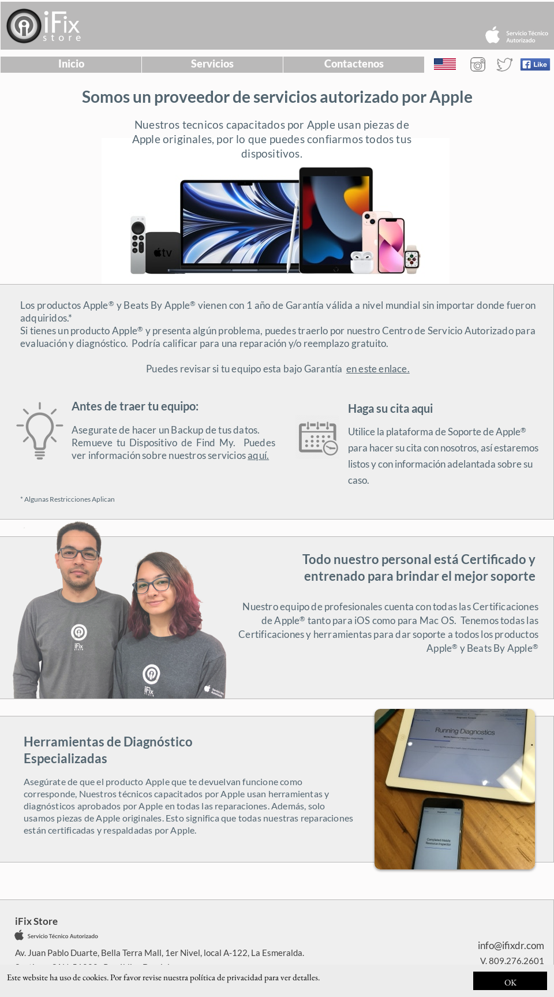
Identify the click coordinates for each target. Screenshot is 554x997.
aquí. (258, 455)
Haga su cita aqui (390, 408)
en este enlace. (378, 369)
